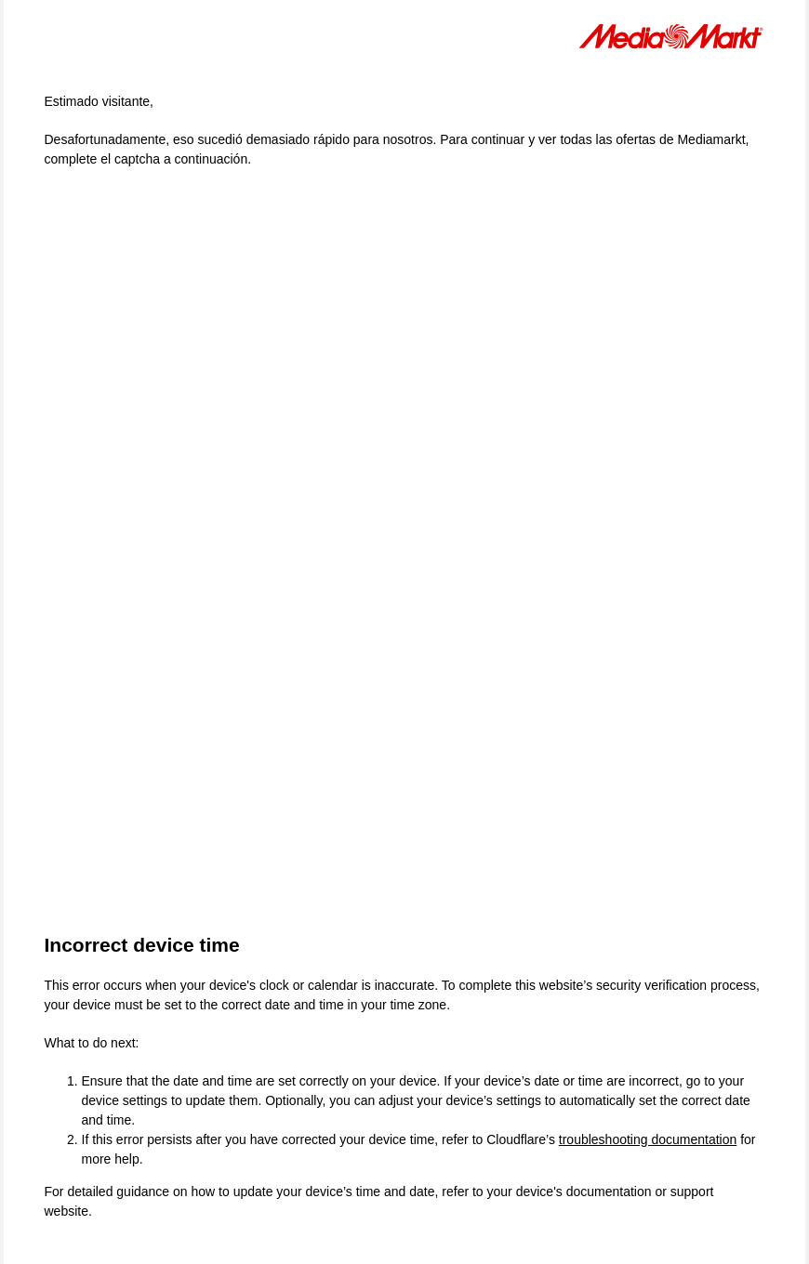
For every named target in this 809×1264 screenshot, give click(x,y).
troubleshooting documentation (647, 1139)
